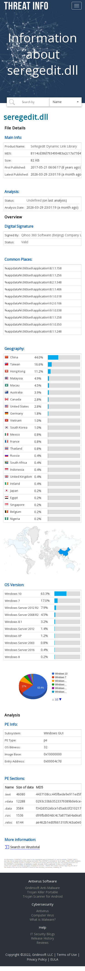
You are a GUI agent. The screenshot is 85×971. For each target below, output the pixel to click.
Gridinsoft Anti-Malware (42, 887)
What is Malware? (43, 919)
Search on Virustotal (25, 847)
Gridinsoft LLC (42, 954)
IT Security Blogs (42, 934)
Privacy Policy (37, 959)
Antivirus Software (42, 881)
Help (42, 927)
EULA (54, 959)
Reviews (42, 942)
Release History (42, 938)
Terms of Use (67, 954)
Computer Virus (42, 915)
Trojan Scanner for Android (43, 896)
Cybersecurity (42, 904)
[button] (66, 101)
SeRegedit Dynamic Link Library (54, 146)
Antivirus (42, 911)
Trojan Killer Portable (42, 892)
